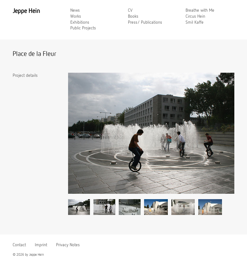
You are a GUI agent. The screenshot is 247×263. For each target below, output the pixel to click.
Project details (25, 75)
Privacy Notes (68, 245)
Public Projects (83, 28)
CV (130, 10)
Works (75, 16)
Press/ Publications (145, 22)
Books (133, 16)
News (75, 10)
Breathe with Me (200, 10)
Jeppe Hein (26, 11)
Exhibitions (79, 22)
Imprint (41, 245)
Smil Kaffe (195, 22)
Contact (19, 245)
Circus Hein (195, 16)
